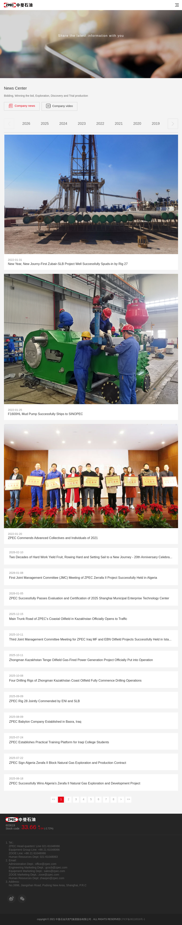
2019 (156, 124)
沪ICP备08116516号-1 (133, 919)
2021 (119, 124)
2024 (63, 124)
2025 (45, 124)
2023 (82, 124)
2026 (26, 124)
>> (128, 799)
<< (53, 799)
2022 (100, 124)
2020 (137, 124)
